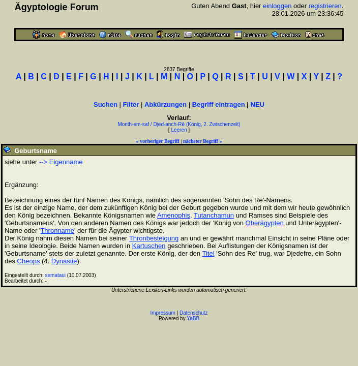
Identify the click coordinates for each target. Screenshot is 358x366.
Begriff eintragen (218, 104)
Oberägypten (265, 223)
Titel (208, 253)
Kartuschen (149, 246)
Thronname (57, 230)
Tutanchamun (214, 215)
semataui (55, 275)
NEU (257, 104)
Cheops (28, 261)
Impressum (162, 313)
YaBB (193, 318)
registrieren (325, 6)
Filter (131, 104)
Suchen (105, 104)
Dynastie (64, 261)
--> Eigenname (61, 162)
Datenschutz (194, 313)
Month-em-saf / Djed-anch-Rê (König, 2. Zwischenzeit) (178, 124)
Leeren (179, 130)
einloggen (277, 6)
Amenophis (173, 215)
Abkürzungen (165, 104)
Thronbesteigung (154, 238)
